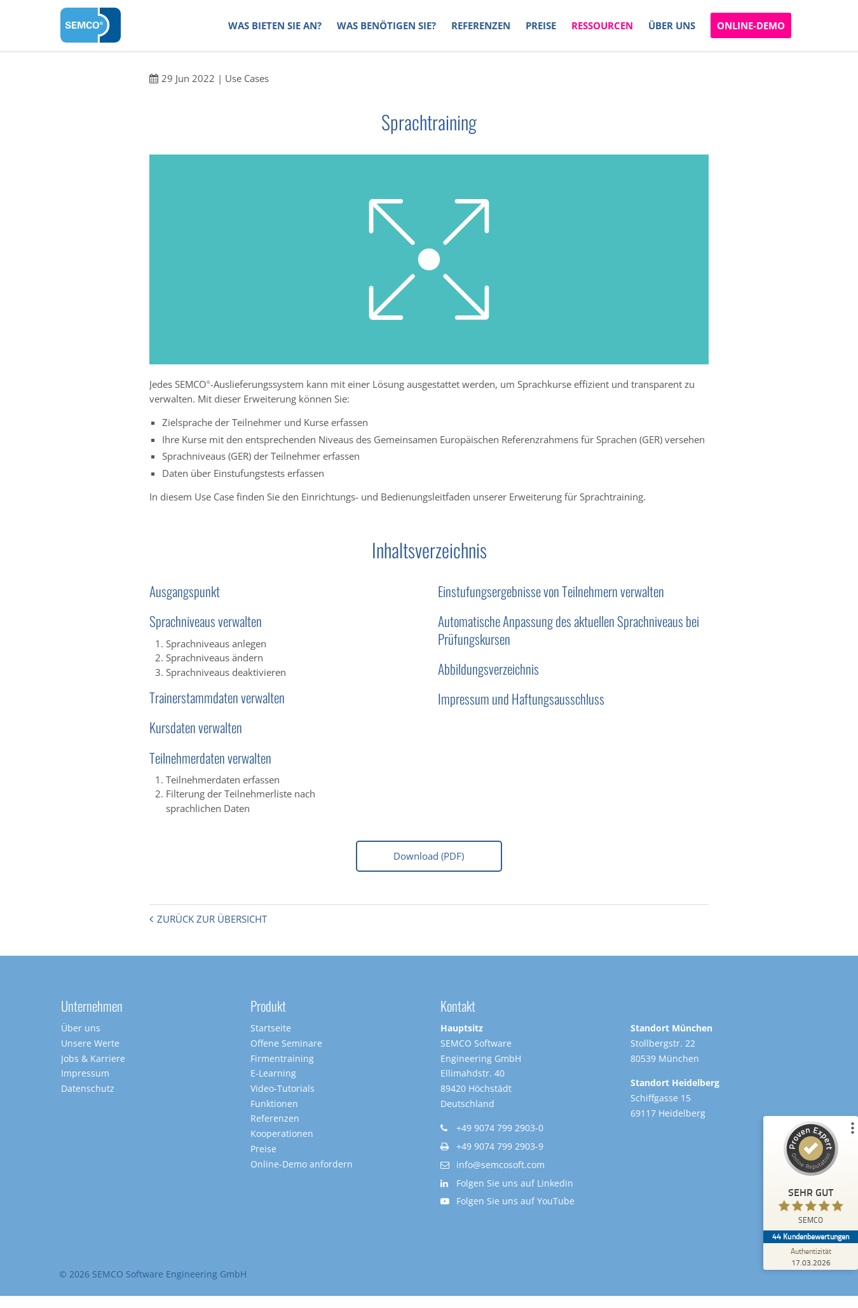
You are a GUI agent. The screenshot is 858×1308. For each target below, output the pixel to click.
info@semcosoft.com (500, 1167)
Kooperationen (281, 1137)
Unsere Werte (90, 1046)
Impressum (85, 1076)
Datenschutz (87, 1091)
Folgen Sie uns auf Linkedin (514, 1186)
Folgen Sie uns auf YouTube (515, 1204)
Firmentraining (282, 1061)
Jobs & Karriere (93, 1061)
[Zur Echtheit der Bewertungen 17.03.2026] (810, 1256)
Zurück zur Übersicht (212, 921)
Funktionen (274, 1106)
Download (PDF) (429, 856)
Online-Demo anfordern (301, 1166)
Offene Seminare (286, 1046)
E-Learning (273, 1076)
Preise (263, 1151)
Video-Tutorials (282, 1091)
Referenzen (274, 1121)
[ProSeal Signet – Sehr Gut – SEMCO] (810, 1176)
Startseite (270, 1031)
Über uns (80, 1031)
